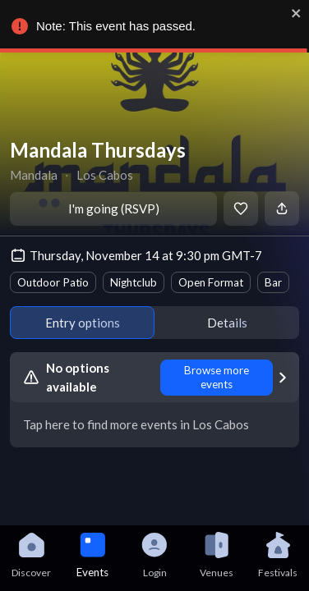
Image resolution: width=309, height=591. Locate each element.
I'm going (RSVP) (113, 208)
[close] (296, 13)
